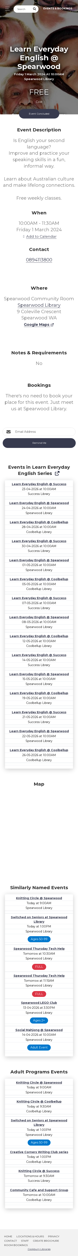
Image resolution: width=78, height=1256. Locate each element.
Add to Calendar (39, 236)
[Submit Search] (35, 9)
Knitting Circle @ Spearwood (39, 898)
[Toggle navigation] (6, 8)
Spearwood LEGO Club (39, 1003)
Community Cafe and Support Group (39, 1190)
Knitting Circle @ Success (39, 1171)
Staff (25, 1240)
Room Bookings (16, 1245)
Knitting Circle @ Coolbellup (39, 1101)
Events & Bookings (57, 8)
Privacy (53, 1236)
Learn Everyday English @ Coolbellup (39, 522)
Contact (10, 1240)
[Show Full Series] (57, 473)
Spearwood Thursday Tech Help (39, 949)
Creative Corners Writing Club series (39, 1152)
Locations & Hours (30, 1236)
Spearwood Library (39, 305)
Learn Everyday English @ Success (39, 484)
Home (8, 1236)
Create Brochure (46, 1240)
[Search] (22, 9)
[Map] (39, 832)
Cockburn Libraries (39, 1249)
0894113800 (39, 260)
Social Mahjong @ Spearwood (39, 1030)
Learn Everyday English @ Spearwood (39, 503)
